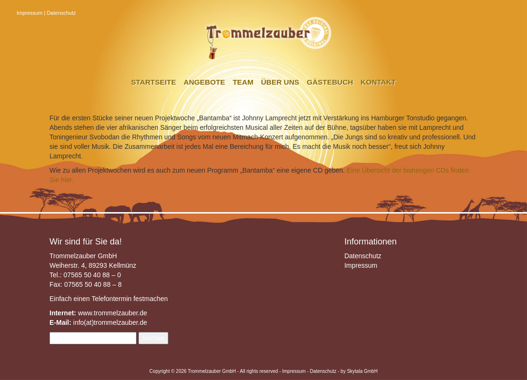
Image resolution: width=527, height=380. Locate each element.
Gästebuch (330, 82)
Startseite (153, 82)
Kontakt (378, 82)
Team (243, 82)
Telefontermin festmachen (129, 298)
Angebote (204, 82)
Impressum (29, 13)
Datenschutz (61, 13)
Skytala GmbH (362, 371)
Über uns (280, 82)
